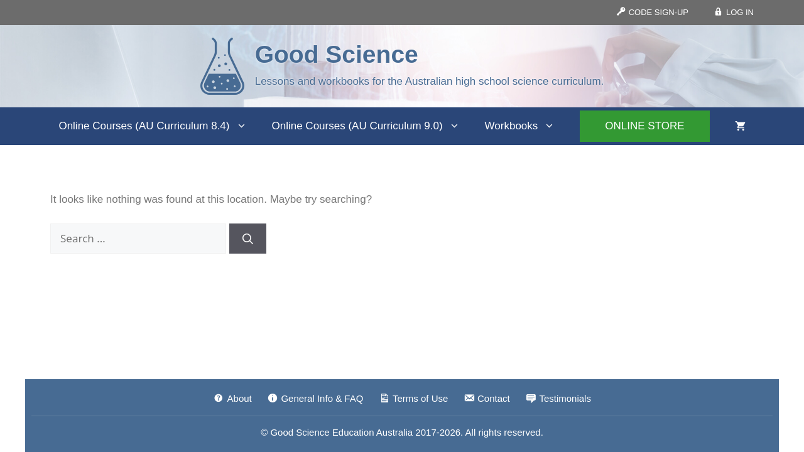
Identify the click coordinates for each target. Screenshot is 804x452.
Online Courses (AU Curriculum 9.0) (372, 126)
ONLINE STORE (644, 126)
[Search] (247, 238)
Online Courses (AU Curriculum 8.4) (158, 126)
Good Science (336, 54)
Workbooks (526, 126)
